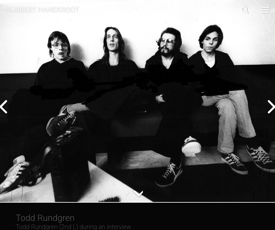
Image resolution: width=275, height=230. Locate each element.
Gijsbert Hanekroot (42, 9)
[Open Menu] (265, 10)
